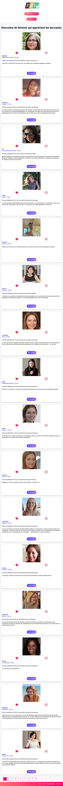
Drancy (4, 616)
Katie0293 (5, 614)
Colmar (4, 244)
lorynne (4, 568)
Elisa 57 (4, 289)
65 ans (10, 523)
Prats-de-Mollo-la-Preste (9, 150)
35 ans (9, 430)
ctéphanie (5, 708)
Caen (3, 197)
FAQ (40, 784)
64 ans (9, 244)
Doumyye (5, 102)
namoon (4, 475)
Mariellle (4, 56)
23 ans (16, 383)
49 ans (19, 150)
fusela (4, 195)
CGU (43, 784)
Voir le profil (31, 73)
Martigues (5, 709)
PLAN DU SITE (50, 784)
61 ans (9, 104)
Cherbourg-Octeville (8, 383)
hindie (4, 754)
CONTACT (59, 784)
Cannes (4, 430)
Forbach (4, 290)
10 (36, 779)
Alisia (3, 428)
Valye (3, 382)
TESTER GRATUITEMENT (31, 13)
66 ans (10, 290)
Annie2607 (5, 521)
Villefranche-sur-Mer (8, 57)
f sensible (5, 335)
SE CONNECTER (31, 19)
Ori (3, 149)
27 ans (8, 197)
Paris (3, 337)
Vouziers (4, 569)
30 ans (10, 569)
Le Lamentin (5, 663)
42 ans (8, 337)
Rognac (4, 104)
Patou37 (4, 242)
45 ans (17, 57)
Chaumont (5, 756)
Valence (4, 523)
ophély (4, 661)
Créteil (4, 476)
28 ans (12, 663)
